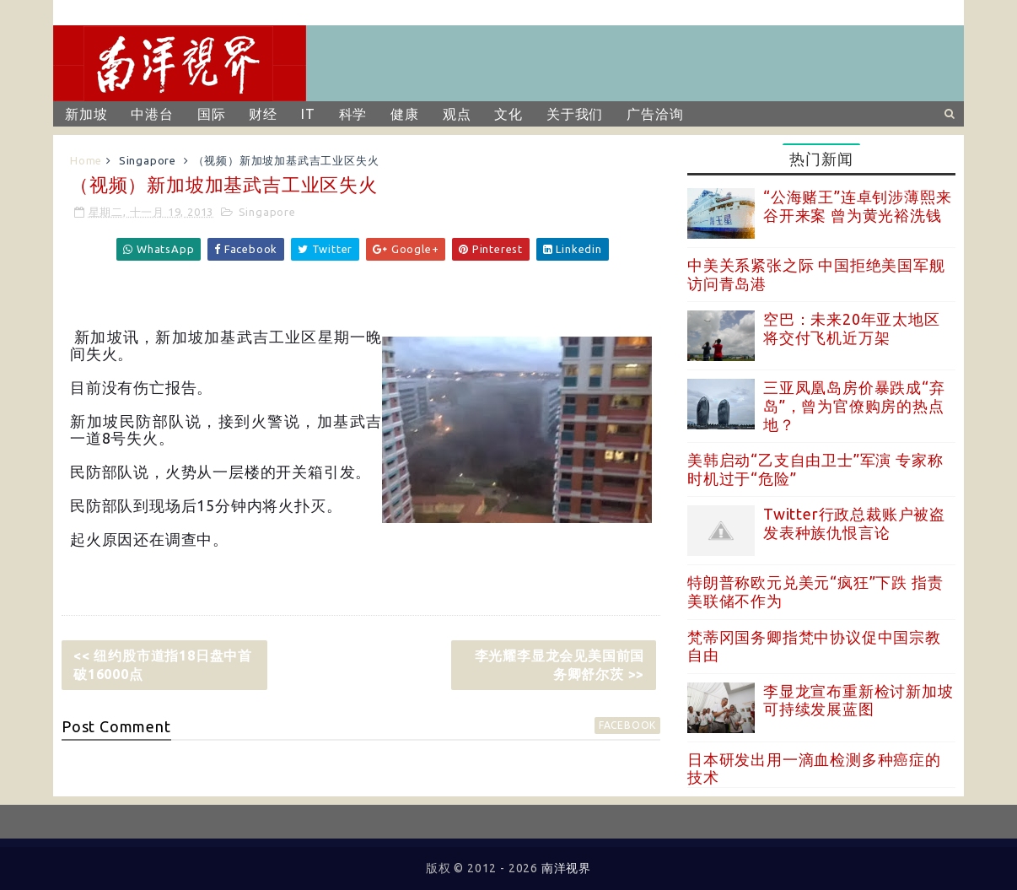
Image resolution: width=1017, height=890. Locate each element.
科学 (353, 113)
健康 (404, 113)
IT (308, 113)
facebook (627, 725)
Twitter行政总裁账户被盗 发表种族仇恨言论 (854, 523)
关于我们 (574, 113)
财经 (263, 113)
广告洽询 (655, 113)
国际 (211, 113)
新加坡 (86, 113)
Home (86, 160)
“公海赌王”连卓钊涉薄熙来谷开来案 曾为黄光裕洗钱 (857, 206)
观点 (457, 113)
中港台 (152, 113)
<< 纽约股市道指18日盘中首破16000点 (162, 665)
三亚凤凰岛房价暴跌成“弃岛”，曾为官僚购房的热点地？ (854, 405)
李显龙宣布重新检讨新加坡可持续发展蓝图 (858, 700)
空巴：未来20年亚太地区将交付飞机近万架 (851, 328)
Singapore (147, 160)
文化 (508, 113)
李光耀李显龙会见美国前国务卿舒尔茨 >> (560, 665)
